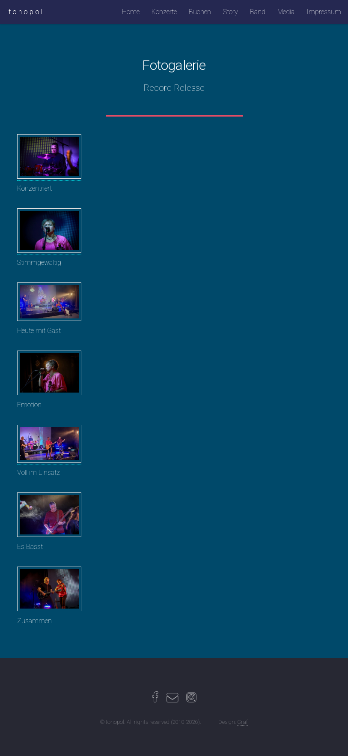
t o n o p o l (25, 12)
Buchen (200, 12)
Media (285, 12)
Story (230, 12)
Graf (242, 722)
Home (131, 12)
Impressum (323, 12)
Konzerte (164, 12)
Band (257, 12)
